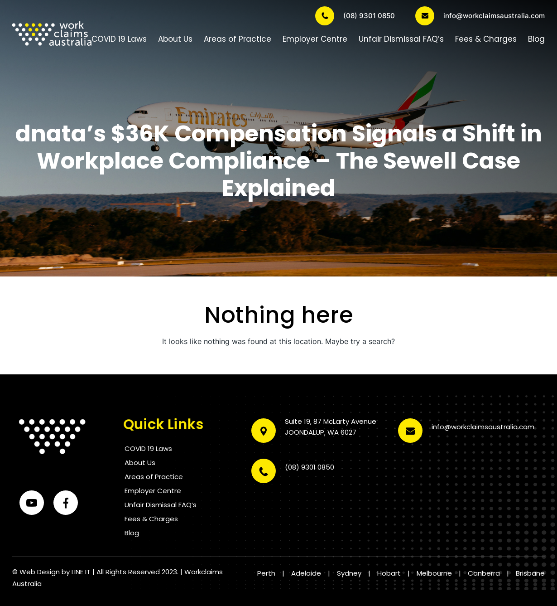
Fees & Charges (486, 39)
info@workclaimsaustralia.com (480, 15)
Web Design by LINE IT (55, 572)
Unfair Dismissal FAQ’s (401, 39)
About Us (175, 39)
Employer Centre (315, 39)
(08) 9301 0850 (355, 15)
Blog (536, 39)
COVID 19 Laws (119, 39)
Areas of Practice (237, 39)
